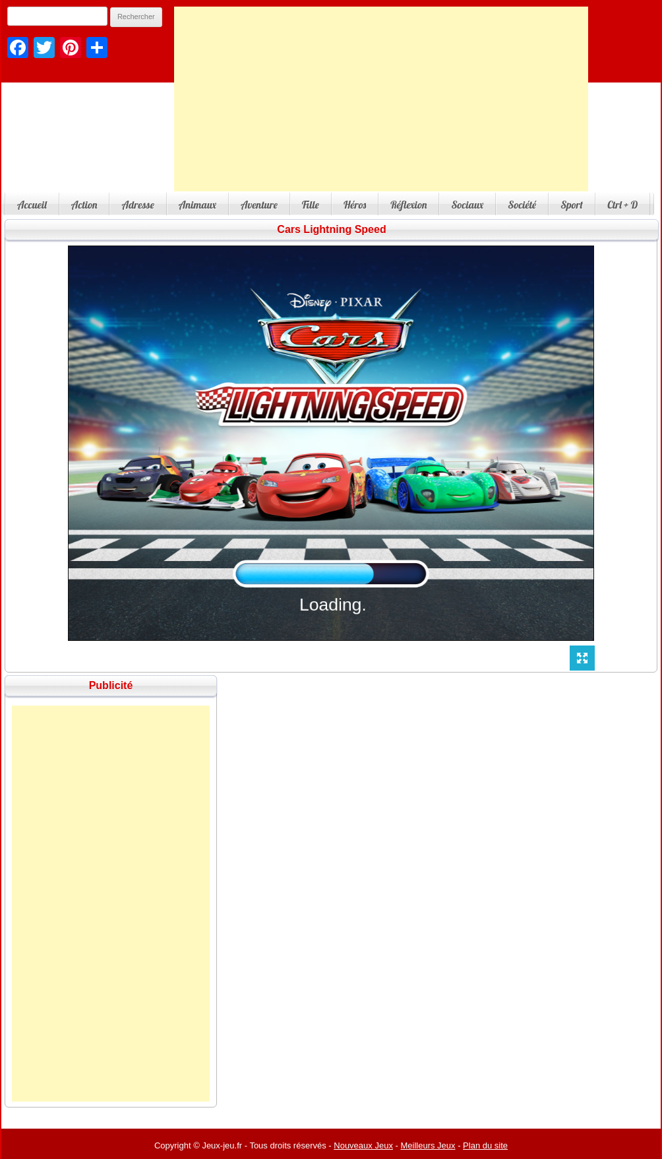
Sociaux (467, 204)
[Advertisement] (381, 99)
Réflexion (408, 204)
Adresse (137, 204)
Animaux (197, 204)
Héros (355, 204)
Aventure (259, 204)
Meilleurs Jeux (427, 1145)
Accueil (32, 204)
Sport (571, 204)
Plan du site (485, 1145)
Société (522, 204)
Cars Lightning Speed (331, 229)
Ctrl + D (622, 204)
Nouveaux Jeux (363, 1145)
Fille (310, 204)
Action (84, 204)
